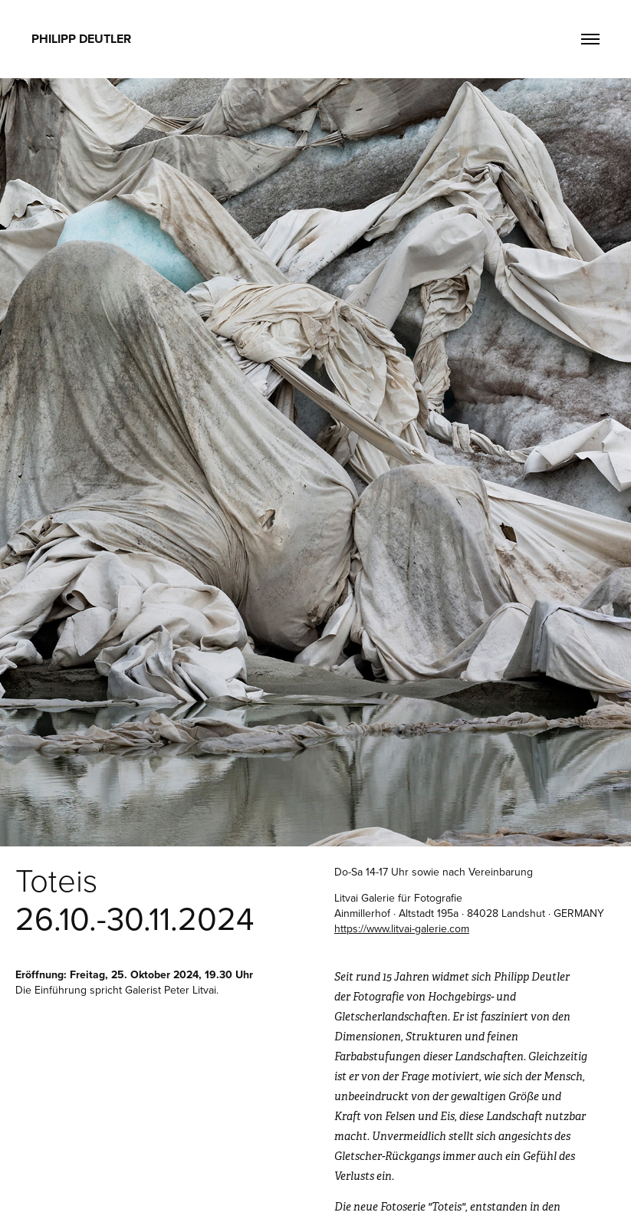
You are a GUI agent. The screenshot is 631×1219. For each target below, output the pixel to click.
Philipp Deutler (81, 39)
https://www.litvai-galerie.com (401, 928)
